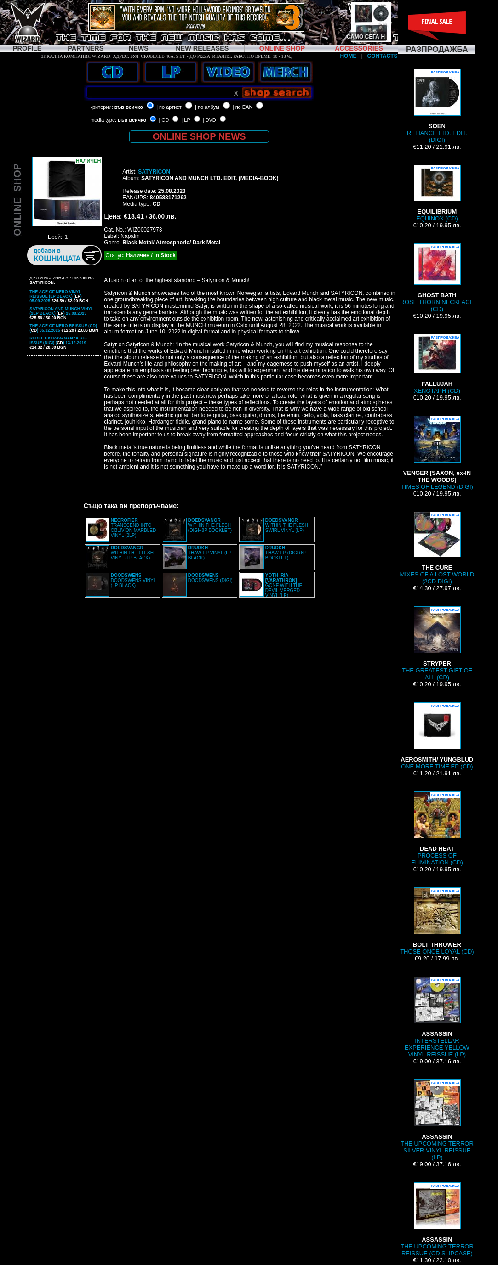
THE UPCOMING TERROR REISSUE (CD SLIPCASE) (437, 1219)
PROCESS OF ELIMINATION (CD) (437, 828)
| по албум (207, 107)
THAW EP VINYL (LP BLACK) (209, 552)
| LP (185, 120)
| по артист (169, 107)
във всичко (128, 107)
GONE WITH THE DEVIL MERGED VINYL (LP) (283, 585)
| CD (164, 120)
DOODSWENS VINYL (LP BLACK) (133, 580)
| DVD (209, 120)
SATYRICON (154, 172)
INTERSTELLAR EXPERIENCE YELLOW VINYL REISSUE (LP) (437, 1017)
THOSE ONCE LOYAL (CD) (437, 921)
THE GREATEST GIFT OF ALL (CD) (437, 643)
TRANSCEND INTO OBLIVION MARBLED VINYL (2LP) (133, 528)
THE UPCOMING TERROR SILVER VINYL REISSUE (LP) (437, 1120)
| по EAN (243, 107)
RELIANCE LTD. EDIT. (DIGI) (437, 106)
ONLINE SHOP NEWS (199, 136)
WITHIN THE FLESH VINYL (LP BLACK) (132, 552)
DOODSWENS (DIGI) (210, 578)
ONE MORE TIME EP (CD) (437, 736)
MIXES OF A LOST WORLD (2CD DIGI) (437, 548)
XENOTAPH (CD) (437, 364)
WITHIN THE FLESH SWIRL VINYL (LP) (286, 525)
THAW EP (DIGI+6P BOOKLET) (286, 552)
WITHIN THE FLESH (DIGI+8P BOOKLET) (210, 525)
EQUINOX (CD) (437, 193)
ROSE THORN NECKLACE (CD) (437, 277)
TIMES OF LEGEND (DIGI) (437, 453)
